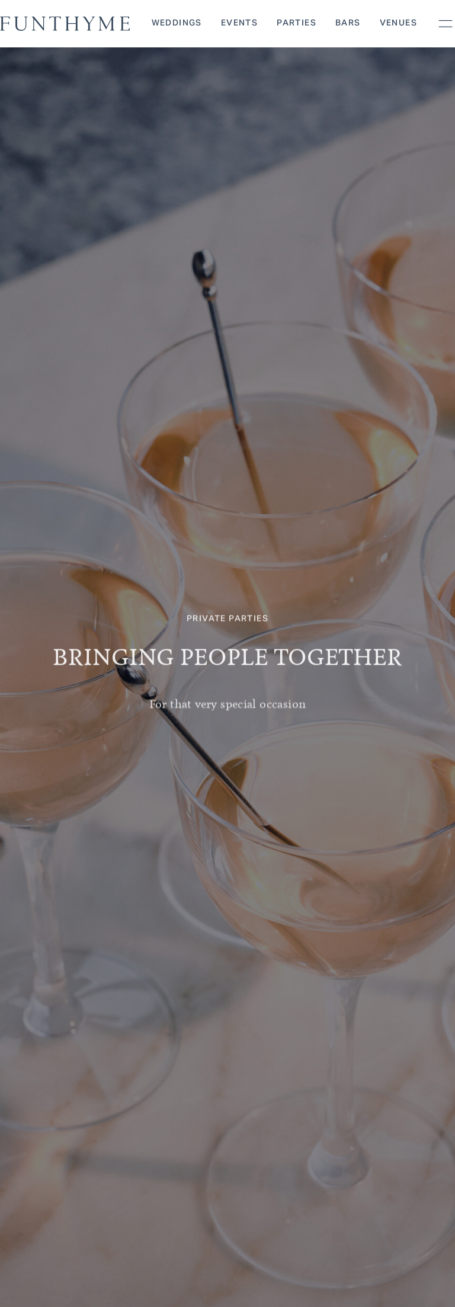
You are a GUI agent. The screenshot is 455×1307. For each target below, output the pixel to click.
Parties (296, 24)
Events (239, 24)
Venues (398, 24)
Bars (348, 24)
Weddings (177, 24)
